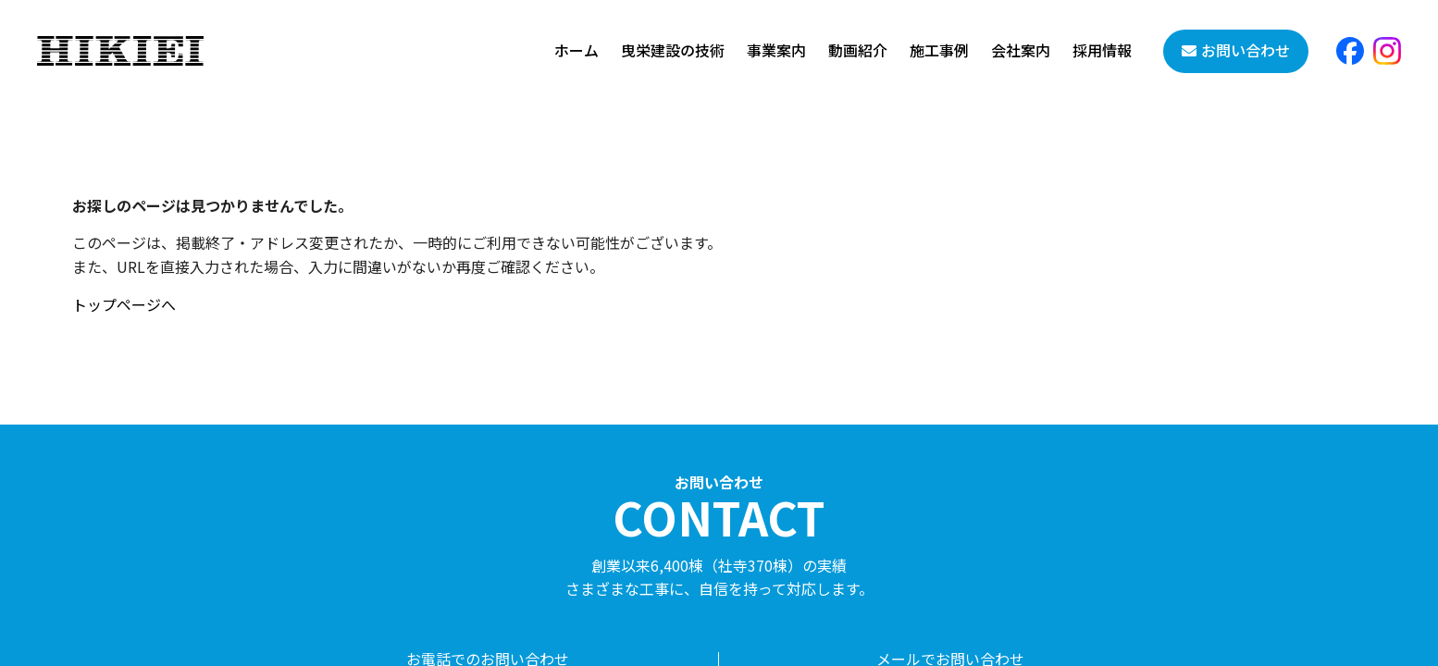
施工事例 (939, 50)
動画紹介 (857, 50)
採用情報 (1102, 50)
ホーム (576, 50)
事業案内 (776, 50)
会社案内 (1020, 50)
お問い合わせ (1245, 50)
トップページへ (124, 304)
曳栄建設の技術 (673, 50)
